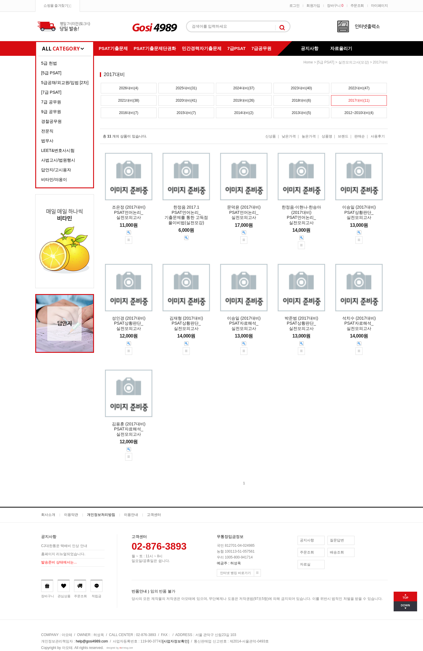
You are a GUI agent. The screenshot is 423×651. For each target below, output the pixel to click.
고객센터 (154, 515)
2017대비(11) (359, 100)
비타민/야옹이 (54, 179)
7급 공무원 (51, 102)
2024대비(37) (243, 88)
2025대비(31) (186, 88)
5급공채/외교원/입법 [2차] (64, 82)
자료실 (305, 564)
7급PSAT (236, 48)
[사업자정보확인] (175, 641)
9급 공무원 (51, 111)
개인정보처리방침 (101, 515)
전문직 (47, 131)
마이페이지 (379, 6)
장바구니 (335, 6)
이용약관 (71, 515)
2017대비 (380, 62)
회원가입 (313, 6)
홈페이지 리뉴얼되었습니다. (63, 554)
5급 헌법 (49, 63)
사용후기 (378, 136)
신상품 (270, 136)
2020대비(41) (186, 100)
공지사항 (309, 48)
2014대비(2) (243, 113)
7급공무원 (261, 48)
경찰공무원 (51, 121)
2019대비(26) (243, 100)
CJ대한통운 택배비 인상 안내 (64, 546)
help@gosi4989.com (92, 641)
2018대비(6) (301, 100)
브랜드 (343, 136)
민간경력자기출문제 (201, 48)
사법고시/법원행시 (58, 160)
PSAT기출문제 (113, 48)
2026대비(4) (128, 88)
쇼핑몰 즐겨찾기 (55, 6)
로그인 (294, 6)
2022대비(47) (359, 88)
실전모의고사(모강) (353, 62)
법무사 (47, 140)
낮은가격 (289, 136)
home (308, 62)
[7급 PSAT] (51, 92)
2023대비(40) (301, 88)
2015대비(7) (186, 113)
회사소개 (48, 515)
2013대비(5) (301, 113)
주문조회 (357, 6)
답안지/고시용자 (56, 169)
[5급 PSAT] (51, 73)
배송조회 (337, 552)
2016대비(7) (128, 113)
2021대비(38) (128, 100)
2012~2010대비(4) (358, 113)
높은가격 (309, 136)
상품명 (327, 136)
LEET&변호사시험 (58, 150)
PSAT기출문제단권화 (155, 48)
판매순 (359, 136)
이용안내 (131, 515)
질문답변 (337, 540)
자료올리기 (341, 48)
